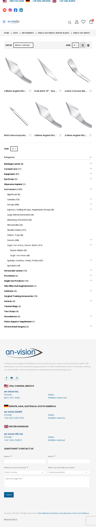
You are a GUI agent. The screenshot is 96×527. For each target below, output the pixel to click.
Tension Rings (11, 306)
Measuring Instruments (18, 219)
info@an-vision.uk (56, 440)
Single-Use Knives (18, 255)
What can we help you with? (61, 467)
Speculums (12, 265)
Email (51, 456)
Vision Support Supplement (18, 321)
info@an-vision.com (57, 397)
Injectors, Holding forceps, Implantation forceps (29, 209)
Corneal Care (10, 168)
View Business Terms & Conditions (74, 513)
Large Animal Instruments (19, 214)
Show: (68, 45)
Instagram (17, 378)
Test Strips (9, 311)
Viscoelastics (10, 316)
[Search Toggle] (70, 22)
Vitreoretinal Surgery (15, 326)
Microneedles (13, 224)
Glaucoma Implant (13, 184)
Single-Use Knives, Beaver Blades (22, 245)
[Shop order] (23, 45)
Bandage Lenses (12, 163)
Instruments (10, 189)
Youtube (12, 378)
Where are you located (16, 467)
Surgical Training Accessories (18, 296)
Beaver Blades (17, 250)
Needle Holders (14, 229)
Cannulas (11, 199)
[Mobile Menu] (5, 21)
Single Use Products (14, 280)
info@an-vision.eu (56, 417)
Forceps (11, 204)
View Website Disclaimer (48, 513)
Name (8, 456)
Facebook (6, 378)
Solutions (9, 290)
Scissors (11, 240)
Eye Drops (9, 179)
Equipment (9, 174)
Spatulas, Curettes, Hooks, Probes (23, 260)
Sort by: (8, 45)
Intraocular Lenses (13, 270)
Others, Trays (13, 235)
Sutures (8, 301)
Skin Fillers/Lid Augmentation (18, 285)
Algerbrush (12, 194)
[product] (17, 69)
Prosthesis (9, 275)
